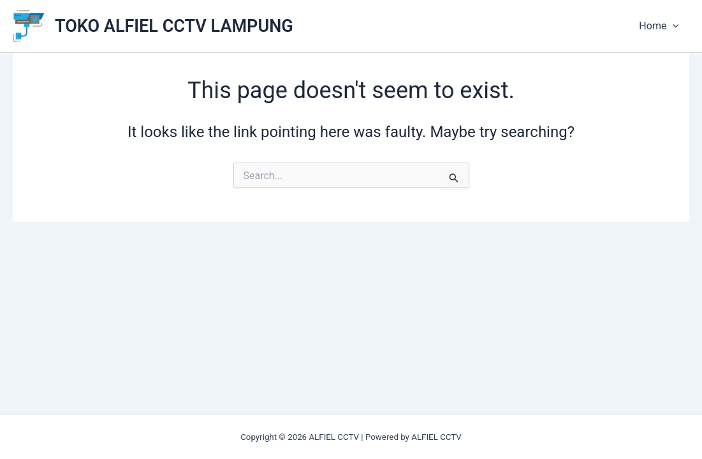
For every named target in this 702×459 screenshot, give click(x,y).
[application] (672, 26)
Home (659, 26)
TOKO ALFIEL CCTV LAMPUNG (174, 26)
